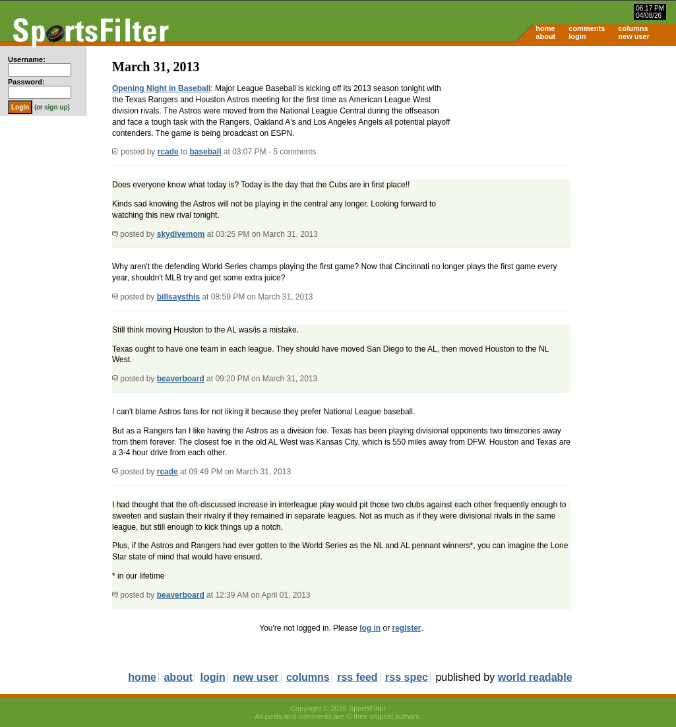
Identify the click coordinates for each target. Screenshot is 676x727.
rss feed (357, 677)
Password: (26, 82)
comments (586, 28)
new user (634, 36)
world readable (535, 677)
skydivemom (181, 234)
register (406, 628)
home (545, 28)
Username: (27, 59)
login (577, 36)
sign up (56, 107)
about (545, 36)
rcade (168, 151)
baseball (205, 151)
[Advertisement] (564, 149)
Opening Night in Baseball (161, 88)
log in (370, 628)
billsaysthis (178, 296)
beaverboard (180, 378)
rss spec (406, 677)
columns (633, 28)
